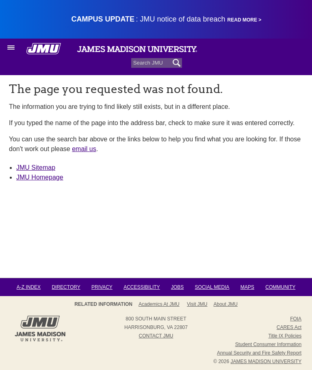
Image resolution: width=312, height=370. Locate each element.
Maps (247, 287)
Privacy (102, 287)
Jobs (177, 287)
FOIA (295, 319)
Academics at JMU (159, 304)
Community (280, 287)
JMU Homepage (39, 177)
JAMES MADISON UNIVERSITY (265, 361)
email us (84, 148)
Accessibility (142, 287)
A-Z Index (29, 287)
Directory (66, 287)
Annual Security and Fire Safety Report (259, 353)
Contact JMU (156, 336)
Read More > (245, 20)
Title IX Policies (285, 336)
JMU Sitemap (35, 167)
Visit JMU (197, 304)
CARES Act (289, 327)
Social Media (212, 287)
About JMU (226, 304)
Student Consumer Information (268, 344)
